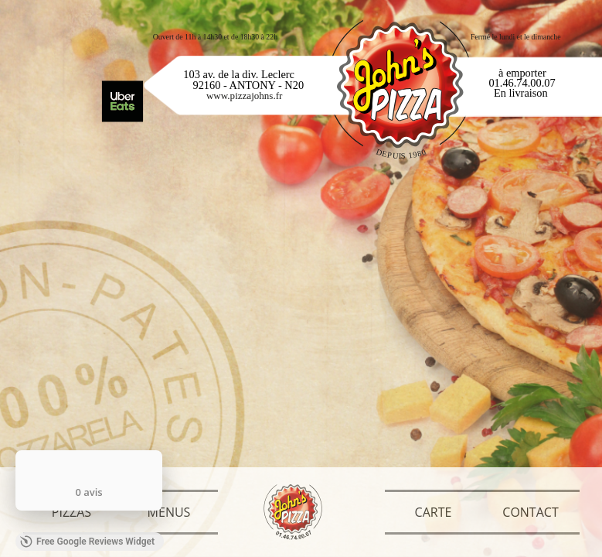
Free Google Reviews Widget (87, 541)
